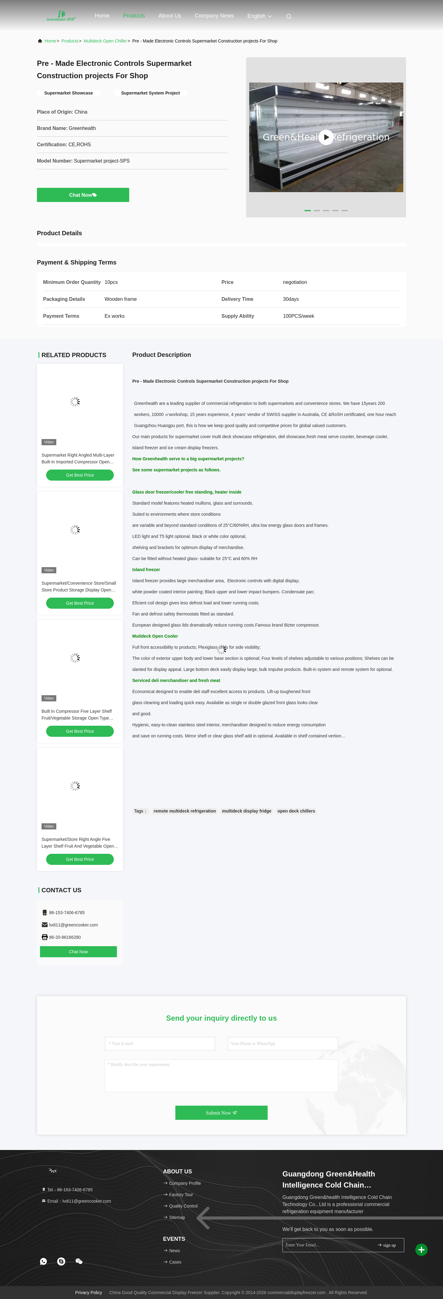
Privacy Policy (88, 1292)
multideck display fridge (246, 811)
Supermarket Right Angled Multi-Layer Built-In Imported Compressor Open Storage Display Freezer (78, 462)
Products (134, 16)
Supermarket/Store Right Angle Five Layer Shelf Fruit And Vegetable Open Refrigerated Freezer (78, 846)
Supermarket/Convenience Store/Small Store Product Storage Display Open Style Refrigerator (79, 590)
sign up (386, 1245)
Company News (214, 16)
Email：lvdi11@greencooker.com (76, 1201)
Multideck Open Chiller (105, 40)
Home (102, 16)
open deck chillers (296, 811)
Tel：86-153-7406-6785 (67, 1189)
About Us (169, 16)
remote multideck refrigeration (185, 811)
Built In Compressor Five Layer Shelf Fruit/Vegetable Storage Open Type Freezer (77, 718)
